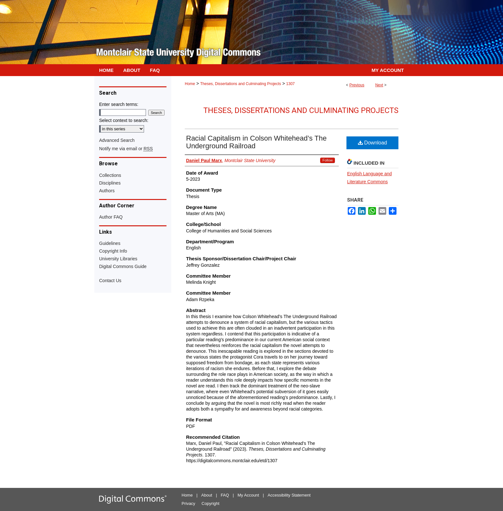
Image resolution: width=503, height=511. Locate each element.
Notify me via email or (126, 148)
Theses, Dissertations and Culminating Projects (240, 84)
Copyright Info (113, 251)
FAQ (225, 495)
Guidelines (109, 243)
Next (379, 85)
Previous (356, 85)
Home (190, 84)
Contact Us (110, 280)
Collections (110, 175)
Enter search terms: (118, 104)
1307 (290, 84)
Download (372, 142)
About (206, 495)
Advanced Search (117, 140)
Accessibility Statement (289, 495)
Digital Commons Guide (123, 266)
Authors (107, 190)
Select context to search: (123, 120)
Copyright (210, 503)
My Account (248, 495)
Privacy (188, 503)
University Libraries (118, 258)
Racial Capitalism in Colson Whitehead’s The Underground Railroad (256, 142)
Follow (327, 160)
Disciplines (110, 183)
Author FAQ (111, 217)
